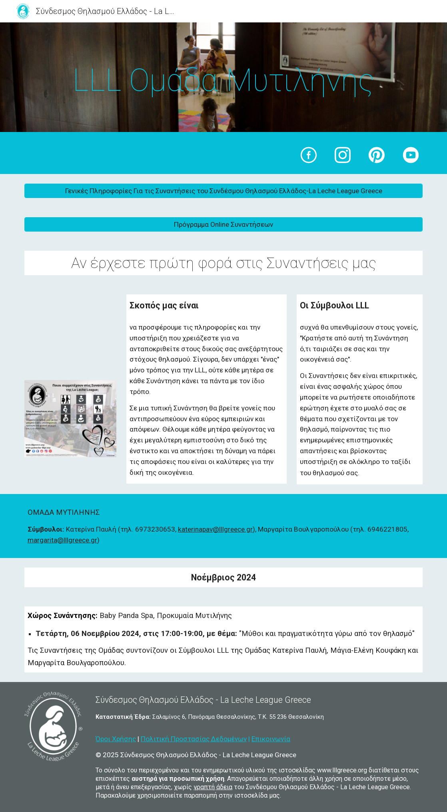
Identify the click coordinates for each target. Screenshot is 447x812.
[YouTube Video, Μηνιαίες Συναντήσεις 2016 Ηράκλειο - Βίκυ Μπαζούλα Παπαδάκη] (70, 332)
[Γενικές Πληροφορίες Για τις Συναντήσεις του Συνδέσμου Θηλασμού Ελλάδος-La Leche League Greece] (223, 190)
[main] (223, 79)
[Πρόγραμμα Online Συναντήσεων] (223, 224)
